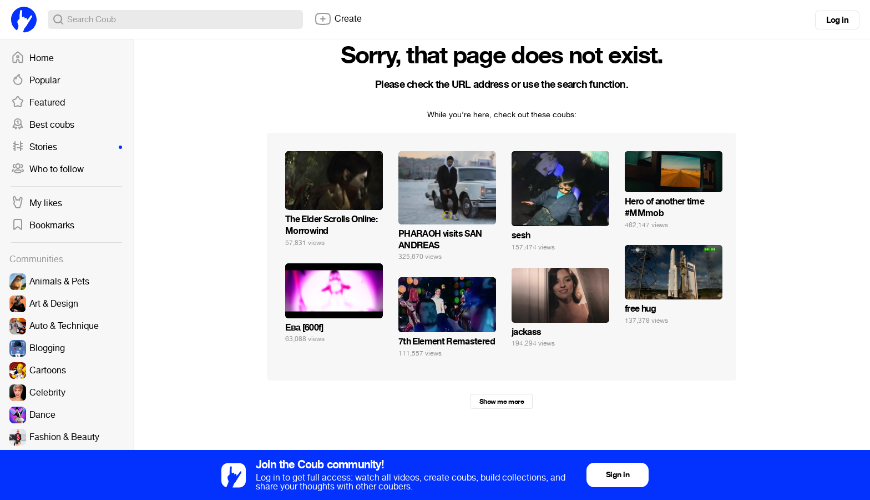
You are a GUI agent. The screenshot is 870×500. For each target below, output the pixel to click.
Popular (35, 80)
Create (338, 19)
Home (32, 58)
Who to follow (47, 169)
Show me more (501, 401)
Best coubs (42, 125)
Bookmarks (42, 225)
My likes (36, 203)
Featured (38, 103)
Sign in (617, 474)
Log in (837, 20)
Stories (66, 147)
